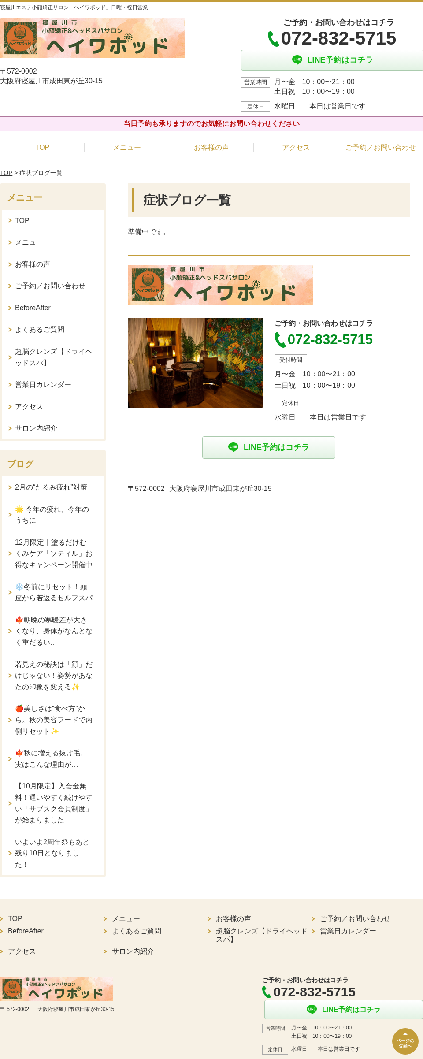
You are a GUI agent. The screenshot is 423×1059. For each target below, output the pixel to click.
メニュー (127, 147)
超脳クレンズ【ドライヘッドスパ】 (54, 357)
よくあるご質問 (39, 329)
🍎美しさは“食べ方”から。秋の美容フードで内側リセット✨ (54, 720)
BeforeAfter (33, 308)
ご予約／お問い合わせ (380, 147)
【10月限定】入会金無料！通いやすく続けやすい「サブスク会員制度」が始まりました (54, 803)
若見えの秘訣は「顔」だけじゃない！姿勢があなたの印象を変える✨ (54, 676)
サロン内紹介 (36, 428)
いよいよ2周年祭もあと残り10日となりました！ (52, 853)
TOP (42, 147)
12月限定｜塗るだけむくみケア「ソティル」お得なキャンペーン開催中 (54, 554)
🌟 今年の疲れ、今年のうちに (52, 514)
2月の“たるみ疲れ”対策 (51, 487)
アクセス (296, 147)
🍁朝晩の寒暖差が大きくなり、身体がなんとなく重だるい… (54, 631)
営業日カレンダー (43, 384)
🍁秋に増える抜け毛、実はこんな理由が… (51, 758)
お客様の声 (211, 147)
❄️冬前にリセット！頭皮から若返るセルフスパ (54, 592)
